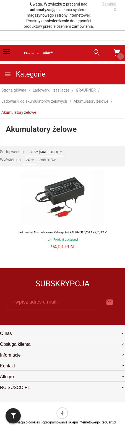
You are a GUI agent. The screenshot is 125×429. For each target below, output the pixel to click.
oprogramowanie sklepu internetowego (71, 422)
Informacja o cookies (24, 422)
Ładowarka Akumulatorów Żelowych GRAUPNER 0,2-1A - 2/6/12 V (62, 232)
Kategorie (24, 74)
